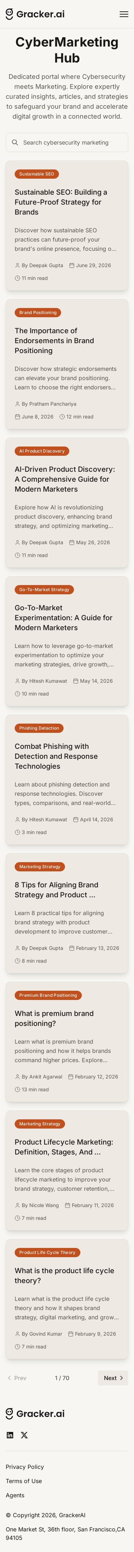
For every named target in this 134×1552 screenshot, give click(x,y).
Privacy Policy (25, 1466)
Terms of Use (24, 1481)
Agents (15, 1495)
